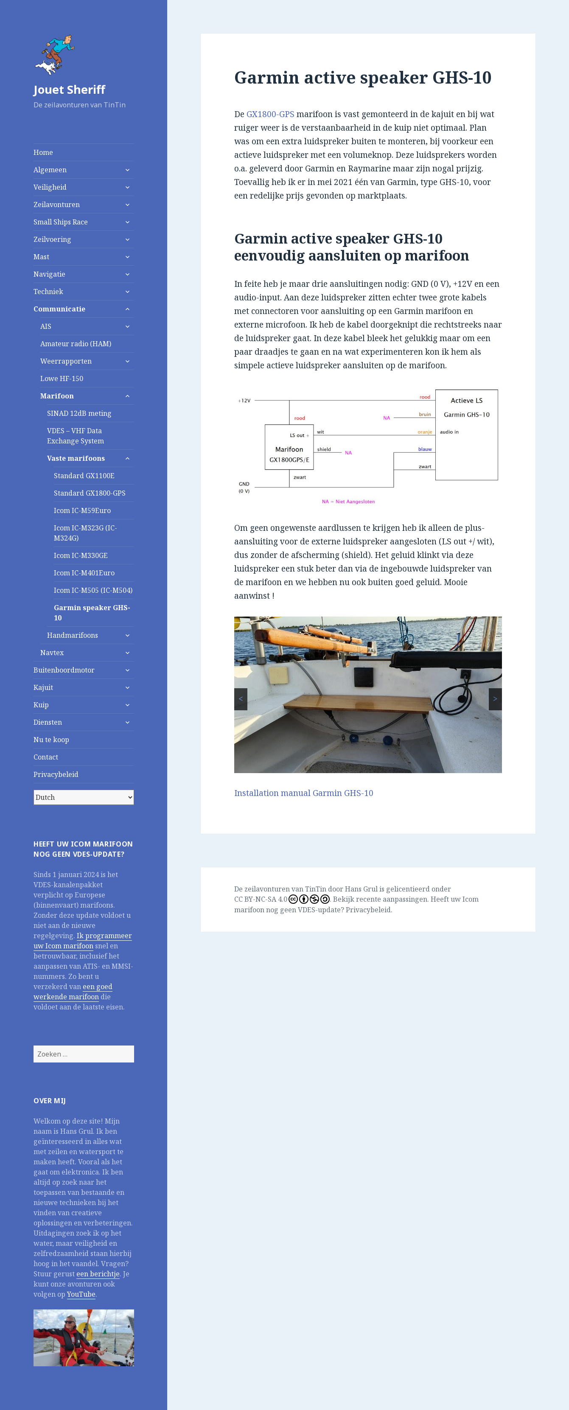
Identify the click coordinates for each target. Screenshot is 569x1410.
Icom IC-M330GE (81, 555)
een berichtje (98, 1273)
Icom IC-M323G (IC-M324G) (85, 533)
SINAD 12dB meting (79, 413)
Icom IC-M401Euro (84, 572)
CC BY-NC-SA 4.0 (282, 899)
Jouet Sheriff (69, 89)
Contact (46, 757)
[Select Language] (84, 797)
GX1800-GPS (270, 114)
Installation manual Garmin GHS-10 (303, 793)
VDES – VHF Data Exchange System (75, 436)
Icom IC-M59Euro (82, 510)
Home (43, 152)
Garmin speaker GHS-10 (92, 612)
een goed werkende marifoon (73, 991)
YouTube (81, 1294)
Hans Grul (361, 889)
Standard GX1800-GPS (90, 493)
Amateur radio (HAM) (75, 343)
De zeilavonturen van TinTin (280, 889)
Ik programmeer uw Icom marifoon (83, 940)
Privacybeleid (56, 774)
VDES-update (319, 909)
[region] (368, 695)
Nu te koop (51, 739)
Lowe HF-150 (61, 378)
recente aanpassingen (391, 899)
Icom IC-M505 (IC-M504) (93, 590)
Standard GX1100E (84, 475)
